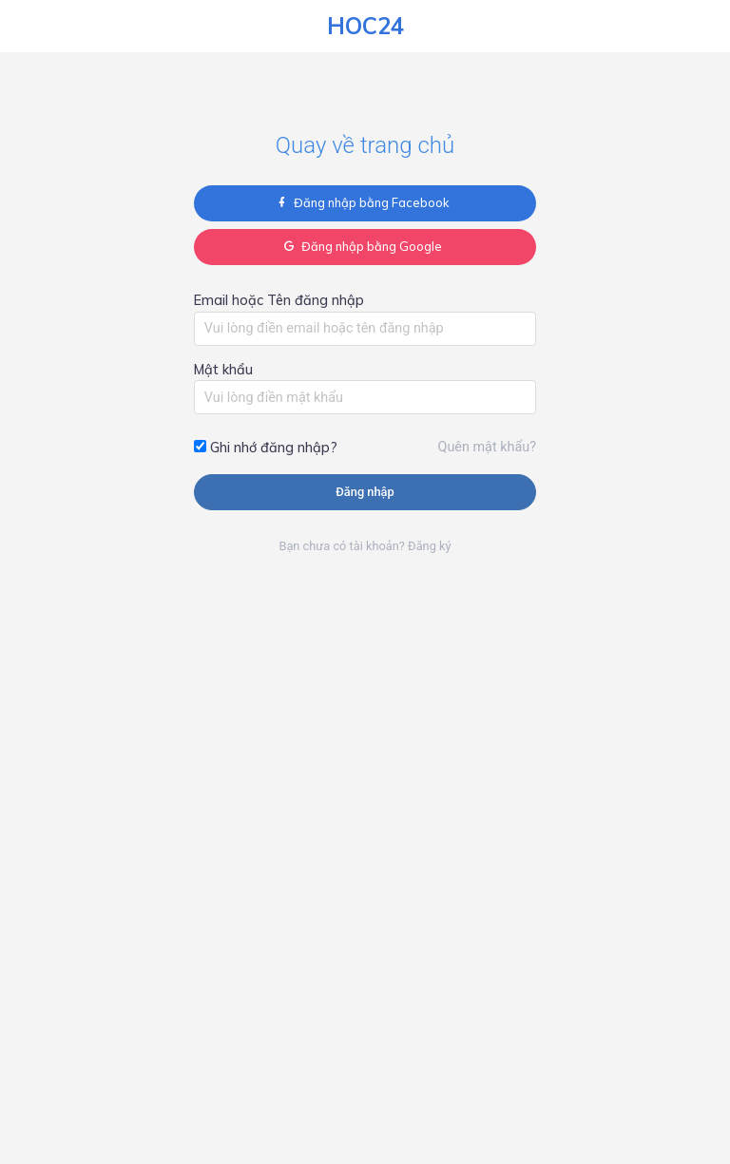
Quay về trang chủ (365, 145)
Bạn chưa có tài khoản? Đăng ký (365, 546)
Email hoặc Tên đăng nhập (279, 300)
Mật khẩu (223, 369)
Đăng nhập (365, 492)
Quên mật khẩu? (487, 447)
